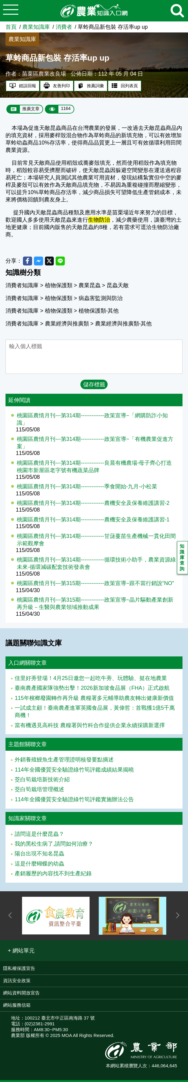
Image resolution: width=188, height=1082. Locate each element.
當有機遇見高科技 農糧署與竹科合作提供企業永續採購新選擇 (90, 727)
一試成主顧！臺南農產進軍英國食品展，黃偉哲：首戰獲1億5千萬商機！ (95, 713)
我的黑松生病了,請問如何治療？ (54, 846)
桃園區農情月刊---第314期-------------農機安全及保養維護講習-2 (93, 505)
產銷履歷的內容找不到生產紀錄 (53, 875)
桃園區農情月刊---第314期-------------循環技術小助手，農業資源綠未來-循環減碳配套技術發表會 (96, 565)
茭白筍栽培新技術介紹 (42, 781)
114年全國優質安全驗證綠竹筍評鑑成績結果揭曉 (74, 771)
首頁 (11, 27)
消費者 (64, 27)
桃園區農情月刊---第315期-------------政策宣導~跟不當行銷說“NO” (95, 585)
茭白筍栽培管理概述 (39, 791)
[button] (21, 952)
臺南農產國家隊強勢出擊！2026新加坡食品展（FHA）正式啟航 (92, 690)
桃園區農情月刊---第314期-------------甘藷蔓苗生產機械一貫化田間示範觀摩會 (96, 541)
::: (185, 24)
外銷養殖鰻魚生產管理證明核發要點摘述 (64, 761)
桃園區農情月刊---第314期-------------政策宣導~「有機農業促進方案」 (95, 444)
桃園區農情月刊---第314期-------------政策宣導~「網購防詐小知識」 (92, 421)
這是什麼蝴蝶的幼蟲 (39, 865)
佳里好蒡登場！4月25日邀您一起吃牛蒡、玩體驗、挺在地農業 (91, 680)
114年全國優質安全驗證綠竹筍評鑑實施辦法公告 (74, 801)
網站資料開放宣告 (21, 994)
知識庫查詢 (183, 559)
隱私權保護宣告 (19, 970)
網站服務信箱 (17, 1006)
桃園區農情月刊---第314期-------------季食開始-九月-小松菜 (87, 488)
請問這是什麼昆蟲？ (39, 835)
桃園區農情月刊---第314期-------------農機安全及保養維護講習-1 (93, 521)
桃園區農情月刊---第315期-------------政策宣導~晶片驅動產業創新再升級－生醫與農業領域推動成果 (95, 605)
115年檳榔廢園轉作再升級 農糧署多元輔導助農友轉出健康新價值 (94, 700)
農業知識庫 (36, 27)
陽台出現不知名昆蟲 (39, 855)
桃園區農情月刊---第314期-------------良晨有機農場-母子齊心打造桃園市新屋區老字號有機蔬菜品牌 (94, 468)
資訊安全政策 (17, 982)
